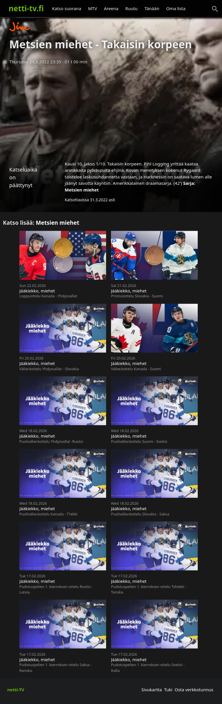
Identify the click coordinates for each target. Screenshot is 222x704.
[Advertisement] (111, 110)
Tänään (152, 8)
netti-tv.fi (26, 8)
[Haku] (215, 9)
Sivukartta (151, 689)
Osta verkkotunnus (194, 689)
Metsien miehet (82, 190)
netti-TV (15, 689)
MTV (92, 8)
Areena (111, 8)
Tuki (168, 689)
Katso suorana (66, 8)
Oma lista (176, 8)
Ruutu (131, 8)
